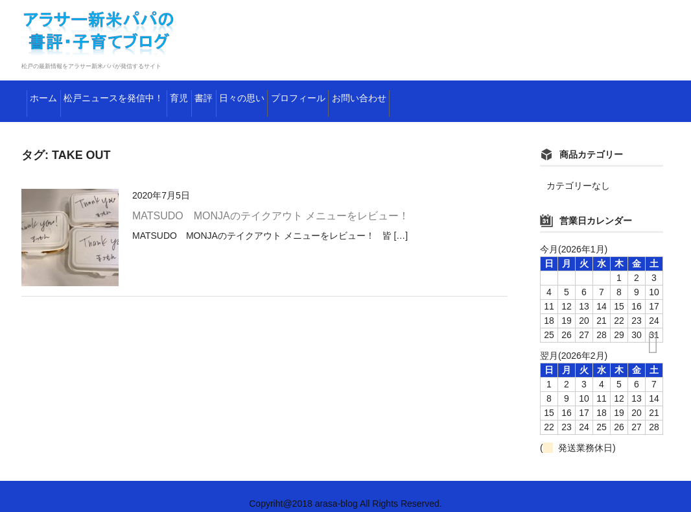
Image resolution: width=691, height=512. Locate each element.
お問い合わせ (543, 94)
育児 (251, 94)
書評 (300, 94)
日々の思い (364, 94)
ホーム (51, 94)
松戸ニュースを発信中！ (154, 94)
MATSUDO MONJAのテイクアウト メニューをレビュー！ (270, 201)
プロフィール (451, 94)
